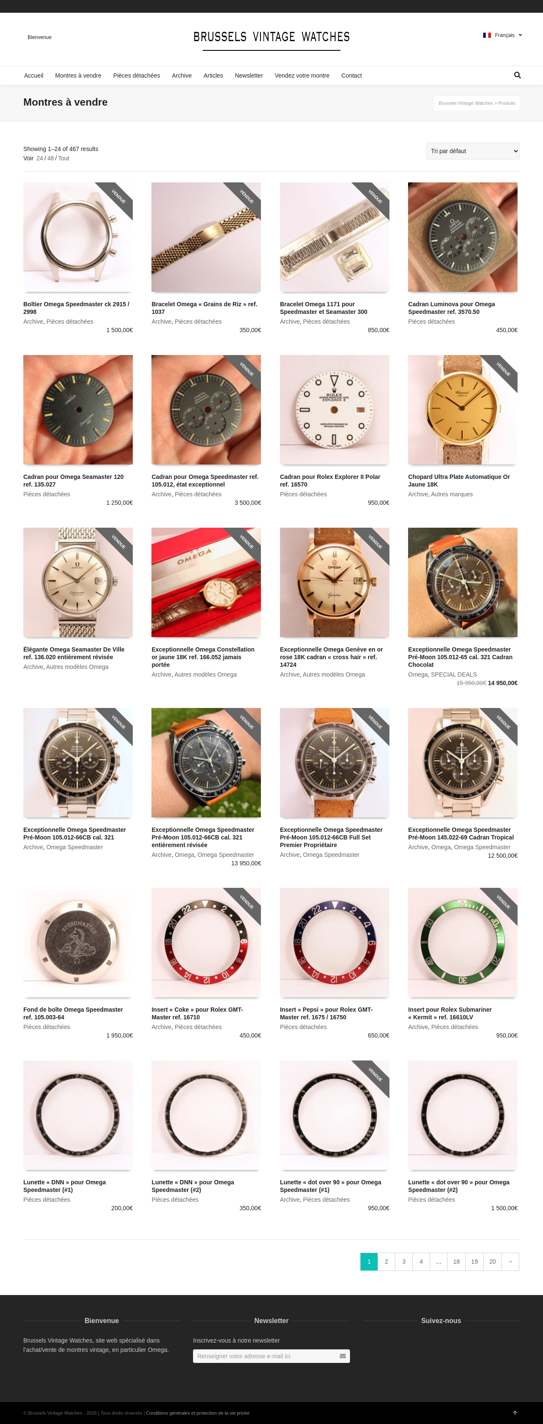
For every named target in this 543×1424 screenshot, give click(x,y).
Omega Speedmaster (74, 847)
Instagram (519, 6)
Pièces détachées (69, 321)
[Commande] (473, 151)
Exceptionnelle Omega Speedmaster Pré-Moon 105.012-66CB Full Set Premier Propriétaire (331, 837)
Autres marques (452, 494)
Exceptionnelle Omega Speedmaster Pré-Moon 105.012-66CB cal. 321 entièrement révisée (202, 837)
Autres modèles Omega (77, 666)
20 (492, 1261)
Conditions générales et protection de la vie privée (197, 1413)
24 (39, 158)
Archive (33, 321)
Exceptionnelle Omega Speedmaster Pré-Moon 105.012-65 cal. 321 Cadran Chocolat (460, 657)
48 (50, 158)
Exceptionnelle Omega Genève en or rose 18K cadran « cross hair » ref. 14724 (331, 657)
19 (474, 1261)
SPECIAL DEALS (454, 674)
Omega (418, 674)
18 (456, 1261)
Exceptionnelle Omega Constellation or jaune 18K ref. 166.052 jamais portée (203, 657)
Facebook (506, 6)
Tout (63, 158)
